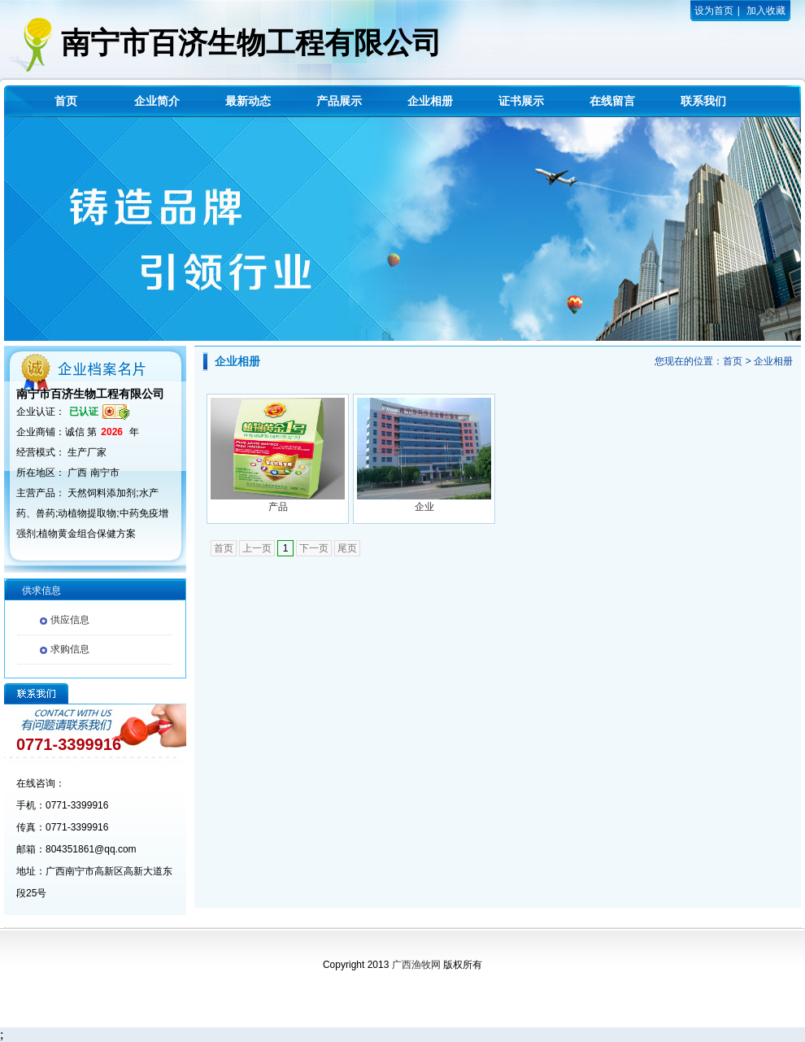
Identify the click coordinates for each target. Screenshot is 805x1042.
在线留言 (612, 100)
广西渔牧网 (416, 964)
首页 (65, 100)
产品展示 (339, 100)
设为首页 (713, 10)
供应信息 (69, 620)
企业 (424, 506)
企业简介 (157, 100)
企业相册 (430, 100)
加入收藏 (765, 10)
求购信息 (69, 649)
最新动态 (248, 100)
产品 (278, 506)
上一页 (257, 548)
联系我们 (703, 100)
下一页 (314, 548)
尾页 (347, 548)
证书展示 (521, 100)
